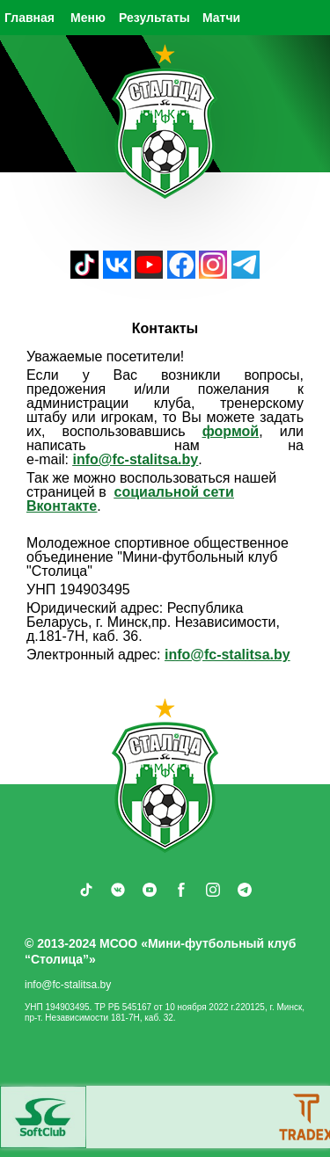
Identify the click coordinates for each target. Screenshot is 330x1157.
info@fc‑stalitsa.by (135, 459)
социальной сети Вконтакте (130, 498)
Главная (29, 18)
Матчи (221, 18)
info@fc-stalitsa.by (227, 654)
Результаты (154, 18)
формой (230, 431)
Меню (88, 18)
